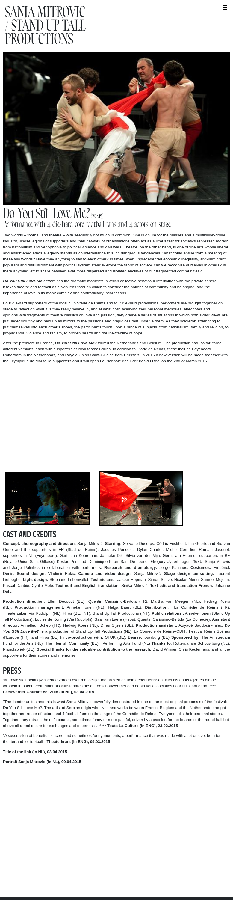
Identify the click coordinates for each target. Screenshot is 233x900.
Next (124, 498)
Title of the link (17, 752)
